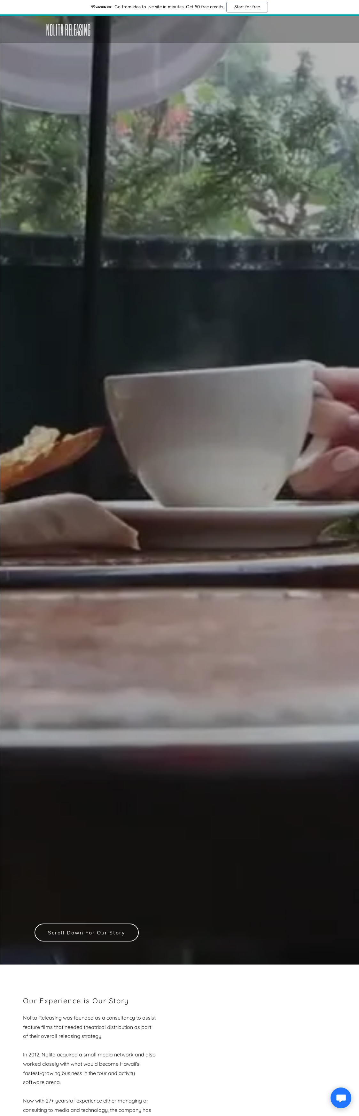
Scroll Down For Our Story (86, 932)
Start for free (247, 7)
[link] (92, 33)
